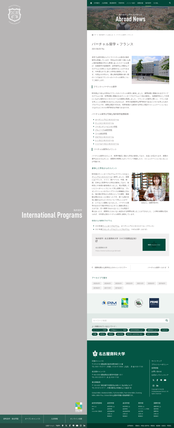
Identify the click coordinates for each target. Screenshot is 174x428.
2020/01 (151, 283)
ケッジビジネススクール (104, 123)
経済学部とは (126, 406)
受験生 (137, 426)
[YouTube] (77, 425)
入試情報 (54, 419)
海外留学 (148, 3)
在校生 (163, 426)
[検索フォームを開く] (170, 3)
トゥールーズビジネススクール (107, 144)
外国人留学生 (145, 426)
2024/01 (107, 283)
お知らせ (110, 35)
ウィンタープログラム (110, 226)
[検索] (166, 320)
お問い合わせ (157, 371)
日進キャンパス (98, 361)
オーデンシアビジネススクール (107, 120)
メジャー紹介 (131, 3)
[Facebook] (70, 425)
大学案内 (97, 3)
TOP (94, 35)
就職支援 (140, 3)
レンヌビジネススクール (104, 140)
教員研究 (113, 3)
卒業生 (169, 426)
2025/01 (97, 283)
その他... (156, 3)
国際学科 (156, 411)
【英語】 (97, 411)
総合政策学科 (126, 411)
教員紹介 (109, 416)
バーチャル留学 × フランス (124, 35)
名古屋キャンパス (98, 371)
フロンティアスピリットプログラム (116, 229)
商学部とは (141, 406)
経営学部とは (111, 406)
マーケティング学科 (143, 408)
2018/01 (97, 288)
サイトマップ (157, 361)
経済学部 (126, 403)
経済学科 (125, 408)
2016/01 (118, 288)
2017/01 (107, 288)
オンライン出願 (76, 419)
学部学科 (121, 3)
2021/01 (140, 283)
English (58, 425)
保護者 (158, 426)
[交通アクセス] (62, 425)
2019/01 (162, 283)
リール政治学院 (101, 133)
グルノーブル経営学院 (103, 130)
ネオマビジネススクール (104, 137)
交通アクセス (50, 426)
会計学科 (140, 411)
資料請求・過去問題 (10, 419)
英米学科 (156, 408)
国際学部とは (157, 406)
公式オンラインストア (160, 375)
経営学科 (109, 408)
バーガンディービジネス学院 (106, 127)
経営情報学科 (111, 411)
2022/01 (129, 283)
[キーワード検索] (128, 320)
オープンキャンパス (32, 419)
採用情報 (155, 368)
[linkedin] (84, 425)
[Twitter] (66, 425)
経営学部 (110, 403)
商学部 (140, 403)
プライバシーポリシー (160, 364)
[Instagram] (81, 425)
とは (94, 406)
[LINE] (73, 425)
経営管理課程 (97, 403)
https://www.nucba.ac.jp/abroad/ (108, 251)
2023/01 (118, 283)
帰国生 (153, 426)
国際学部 (157, 403)
